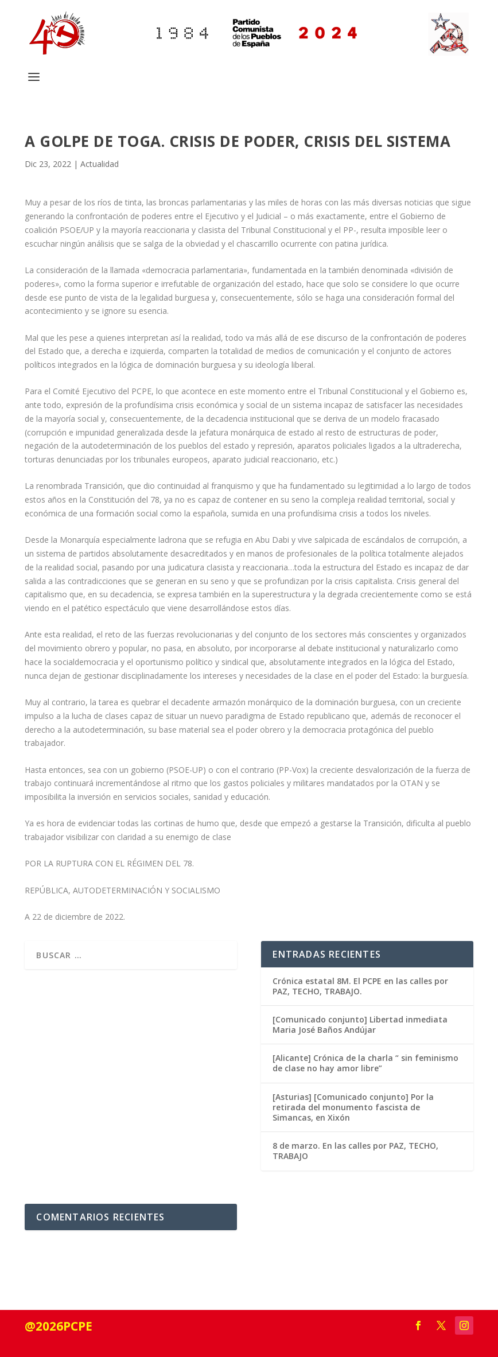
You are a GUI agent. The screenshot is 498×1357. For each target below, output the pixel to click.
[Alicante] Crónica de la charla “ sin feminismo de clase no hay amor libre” (365, 1063)
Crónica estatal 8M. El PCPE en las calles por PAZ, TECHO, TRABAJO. (360, 986)
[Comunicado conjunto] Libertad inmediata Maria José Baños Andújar (360, 1024)
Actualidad (99, 163)
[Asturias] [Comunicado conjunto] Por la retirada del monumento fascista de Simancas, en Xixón (353, 1107)
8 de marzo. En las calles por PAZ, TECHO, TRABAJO (355, 1150)
